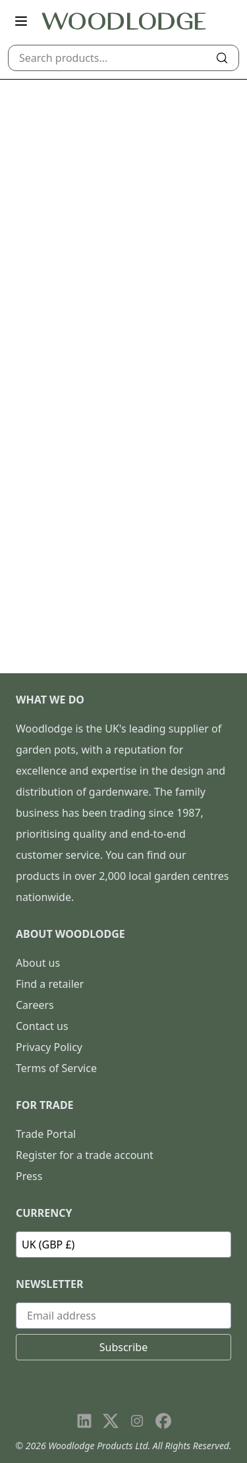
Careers (35, 1005)
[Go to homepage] (123, 21)
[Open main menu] (21, 21)
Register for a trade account (84, 1155)
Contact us (42, 1026)
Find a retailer (50, 984)
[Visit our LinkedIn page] (84, 1421)
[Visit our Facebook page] (163, 1421)
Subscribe (123, 1347)
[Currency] (123, 1244)
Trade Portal (46, 1134)
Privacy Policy (49, 1047)
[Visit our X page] (111, 1421)
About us (38, 963)
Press (29, 1176)
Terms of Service (56, 1068)
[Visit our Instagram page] (137, 1421)
